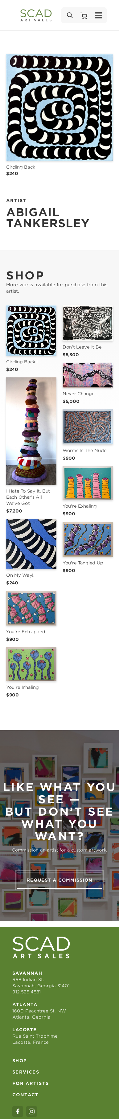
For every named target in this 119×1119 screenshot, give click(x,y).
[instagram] (31, 1111)
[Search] (69, 15)
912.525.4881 (26, 991)
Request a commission (59, 880)
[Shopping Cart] (84, 15)
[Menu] (98, 15)
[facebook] (17, 1111)
